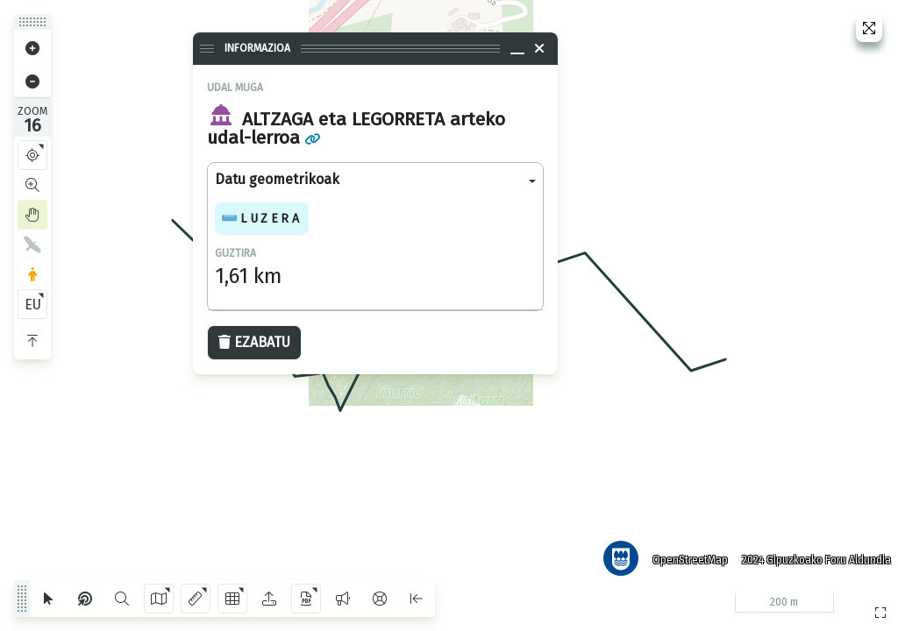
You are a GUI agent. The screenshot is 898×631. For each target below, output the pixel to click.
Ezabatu (254, 342)
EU (33, 304)
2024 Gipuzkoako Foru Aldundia (812, 556)
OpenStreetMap (686, 556)
